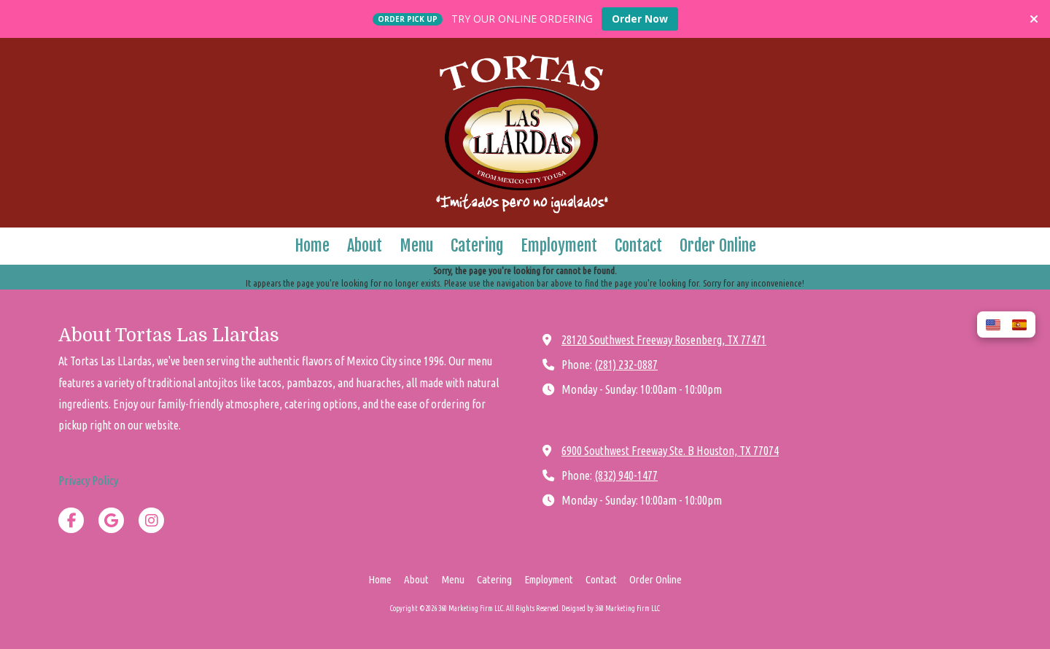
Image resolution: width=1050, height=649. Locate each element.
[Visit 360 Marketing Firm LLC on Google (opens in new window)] (111, 520)
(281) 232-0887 (626, 364)
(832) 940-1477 (626, 475)
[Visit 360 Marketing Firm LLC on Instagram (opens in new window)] (151, 520)
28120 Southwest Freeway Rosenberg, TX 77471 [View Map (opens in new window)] (663, 339)
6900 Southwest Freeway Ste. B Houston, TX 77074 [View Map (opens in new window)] (670, 450)
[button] (993, 324)
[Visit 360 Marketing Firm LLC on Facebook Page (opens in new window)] (71, 520)
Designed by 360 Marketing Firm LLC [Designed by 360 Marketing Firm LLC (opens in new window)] (610, 609)
